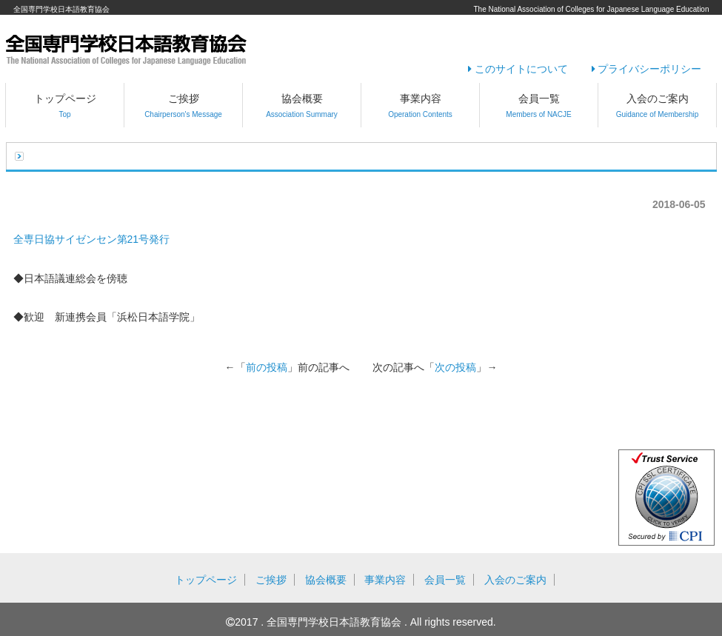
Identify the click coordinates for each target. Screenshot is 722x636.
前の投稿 (266, 367)
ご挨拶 (183, 105)
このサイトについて (518, 69)
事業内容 (420, 105)
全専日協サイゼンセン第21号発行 (91, 239)
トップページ (65, 105)
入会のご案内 (657, 105)
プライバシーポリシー (647, 69)
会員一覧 (538, 105)
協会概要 (302, 105)
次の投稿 (455, 367)
